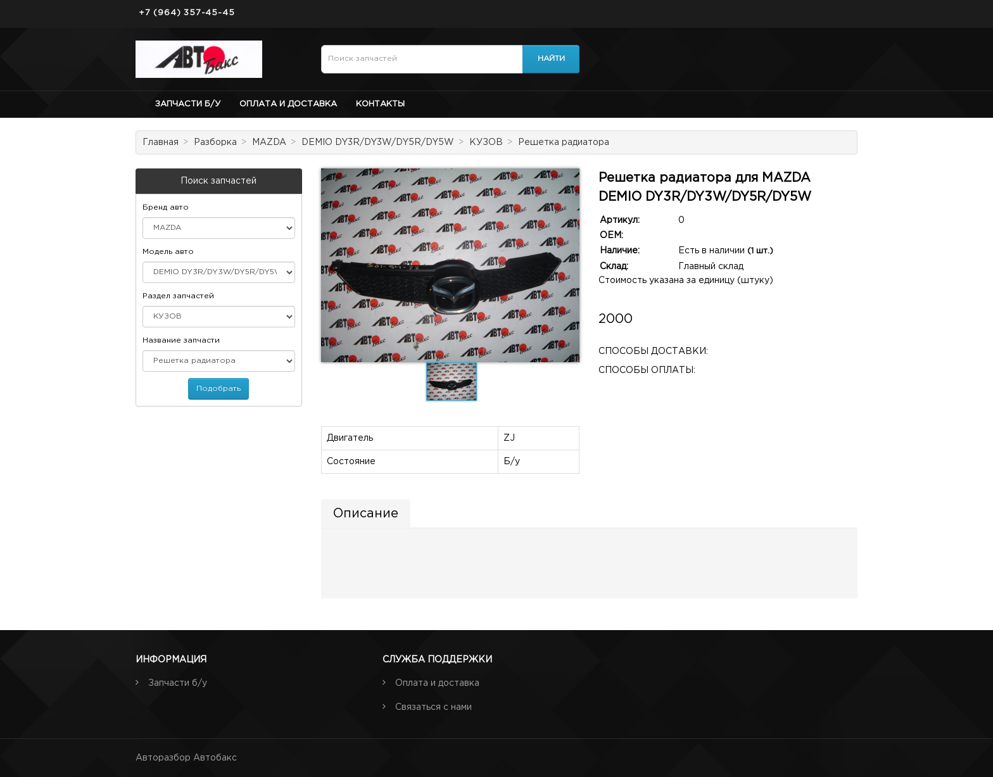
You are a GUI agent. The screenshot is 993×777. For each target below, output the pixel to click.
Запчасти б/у (187, 104)
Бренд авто (165, 207)
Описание (365, 513)
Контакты (380, 104)
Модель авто (168, 251)
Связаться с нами (433, 707)
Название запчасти (181, 340)
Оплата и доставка (288, 104)
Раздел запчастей (178, 296)
